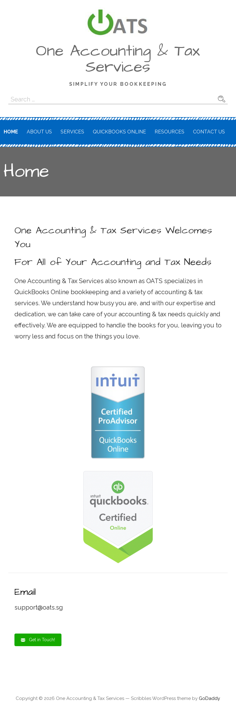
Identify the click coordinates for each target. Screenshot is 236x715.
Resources (169, 132)
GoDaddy (209, 698)
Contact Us (209, 132)
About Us (39, 132)
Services (72, 132)
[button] (37, 640)
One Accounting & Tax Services (118, 59)
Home (11, 132)
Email (25, 592)
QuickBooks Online (119, 132)
